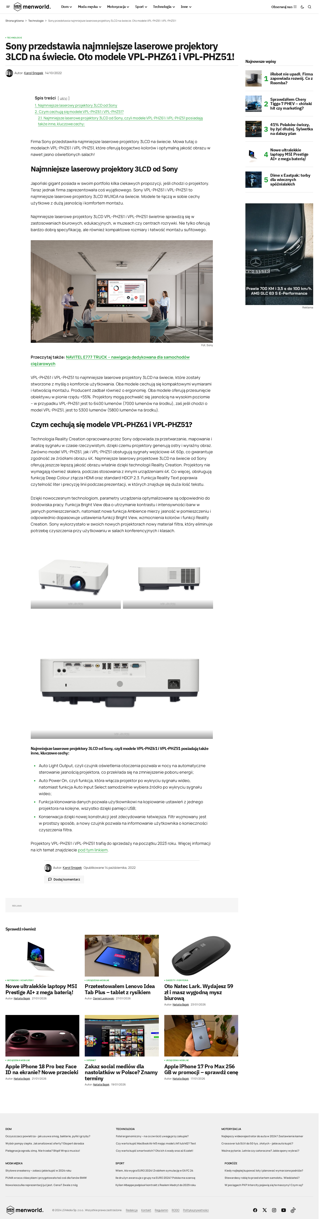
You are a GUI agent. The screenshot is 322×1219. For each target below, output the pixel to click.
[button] (8, 6)
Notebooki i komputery (20, 980)
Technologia (125, 1129)
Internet (91, 1060)
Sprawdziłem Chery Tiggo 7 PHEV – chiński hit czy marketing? (291, 104)
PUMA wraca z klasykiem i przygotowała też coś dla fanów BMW (46, 1178)
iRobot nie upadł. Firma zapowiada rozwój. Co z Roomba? (291, 78)
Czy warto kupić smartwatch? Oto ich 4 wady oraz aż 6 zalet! (154, 1151)
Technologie (36, 21)
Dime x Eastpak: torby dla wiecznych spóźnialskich (290, 180)
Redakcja (132, 1210)
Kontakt (146, 1210)
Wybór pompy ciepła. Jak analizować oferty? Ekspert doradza (44, 1143)
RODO (175, 1210)
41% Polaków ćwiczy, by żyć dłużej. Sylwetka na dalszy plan (291, 129)
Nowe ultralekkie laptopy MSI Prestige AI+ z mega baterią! (289, 154)
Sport (119, 1163)
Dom (8, 1129)
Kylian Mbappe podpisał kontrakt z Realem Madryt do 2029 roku (155, 1185)
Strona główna (14, 21)
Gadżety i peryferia (177, 980)
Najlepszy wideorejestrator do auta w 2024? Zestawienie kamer (262, 1136)
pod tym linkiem (93, 850)
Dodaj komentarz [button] (67, 879)
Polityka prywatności (196, 1210)
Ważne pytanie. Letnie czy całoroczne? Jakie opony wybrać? (260, 1151)
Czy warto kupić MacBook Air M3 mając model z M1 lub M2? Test (156, 1143)
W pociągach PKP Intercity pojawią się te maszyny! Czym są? (264, 1185)
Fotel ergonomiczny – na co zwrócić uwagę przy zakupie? (152, 1136)
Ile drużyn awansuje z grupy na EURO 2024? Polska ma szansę (155, 1178)
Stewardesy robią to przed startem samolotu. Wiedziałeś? (262, 1178)
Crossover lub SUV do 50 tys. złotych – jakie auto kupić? (257, 1143)
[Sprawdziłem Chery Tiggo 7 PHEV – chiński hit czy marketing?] (253, 104)
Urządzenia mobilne (97, 980)
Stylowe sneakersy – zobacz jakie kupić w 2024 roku (38, 1170)
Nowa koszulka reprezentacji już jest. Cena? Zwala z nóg (41, 1185)
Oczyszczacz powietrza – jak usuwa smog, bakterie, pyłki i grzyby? (47, 1136)
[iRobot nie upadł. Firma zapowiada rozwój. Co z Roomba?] (253, 78)
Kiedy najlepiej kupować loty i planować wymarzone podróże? (264, 1170)
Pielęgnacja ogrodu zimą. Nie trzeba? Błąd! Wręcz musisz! (42, 1151)
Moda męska (14, 1163)
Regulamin (161, 1210)
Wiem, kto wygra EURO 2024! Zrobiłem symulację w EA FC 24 (154, 1170)
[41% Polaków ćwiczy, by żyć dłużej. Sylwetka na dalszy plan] (253, 129)
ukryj (63, 98)
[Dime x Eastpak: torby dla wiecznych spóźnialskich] (253, 179)
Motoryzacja (231, 1129)
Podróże (231, 1163)
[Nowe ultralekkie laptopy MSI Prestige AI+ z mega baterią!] (253, 154)
